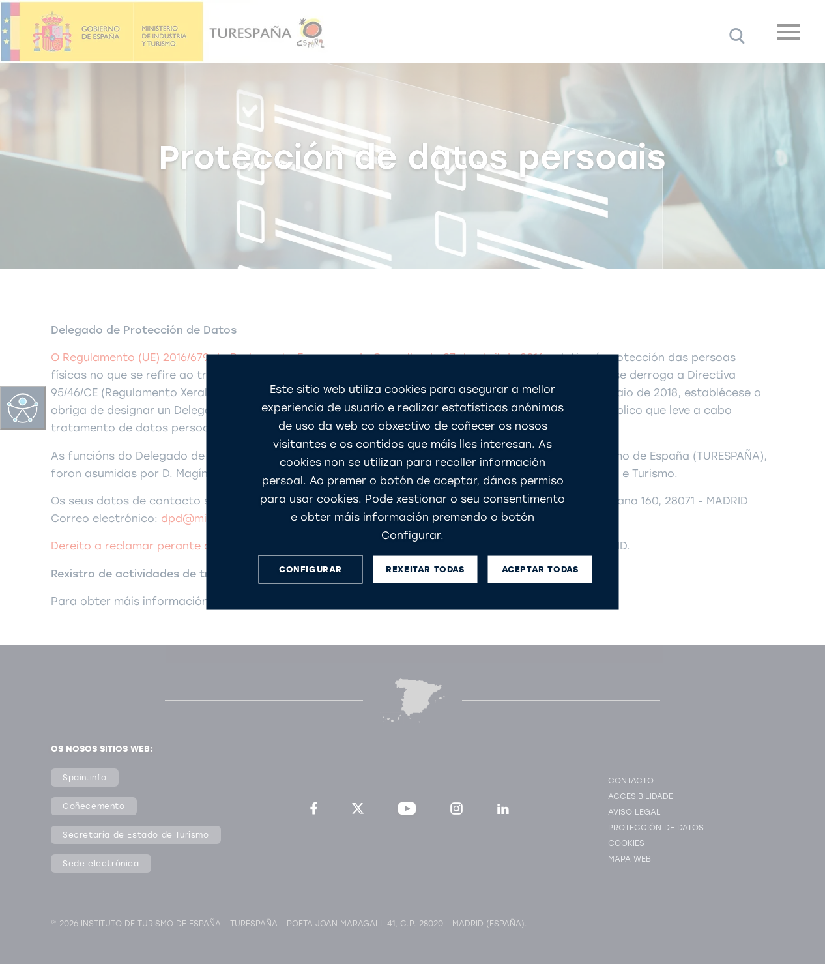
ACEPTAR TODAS (540, 569)
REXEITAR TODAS (425, 569)
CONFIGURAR (310, 569)
